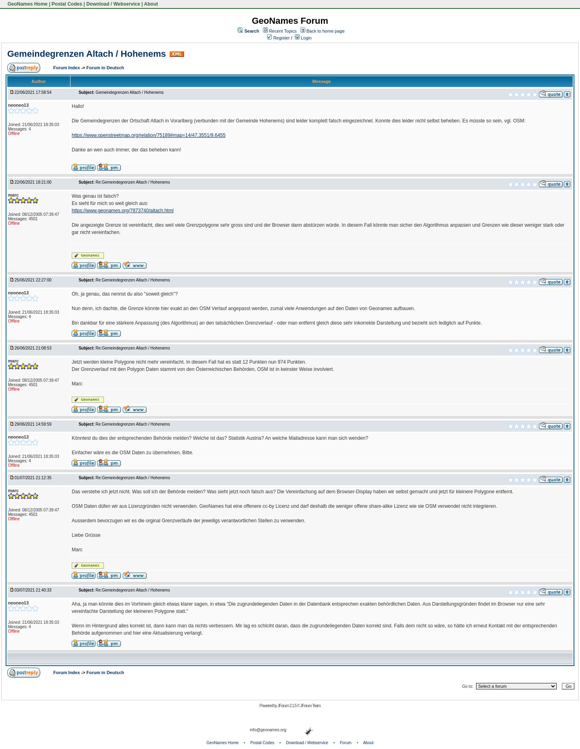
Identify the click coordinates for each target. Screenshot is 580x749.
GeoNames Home (27, 4)
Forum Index (67, 67)
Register (278, 37)
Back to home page (326, 31)
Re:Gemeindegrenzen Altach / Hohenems (132, 182)
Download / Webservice (113, 4)
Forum (346, 743)
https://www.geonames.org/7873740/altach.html (123, 210)
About (151, 4)
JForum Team (310, 705)
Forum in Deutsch (105, 67)
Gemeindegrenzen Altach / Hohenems (86, 54)
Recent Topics (283, 31)
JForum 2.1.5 (287, 705)
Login (303, 37)
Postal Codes (67, 4)
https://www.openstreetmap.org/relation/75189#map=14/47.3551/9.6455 (149, 135)
